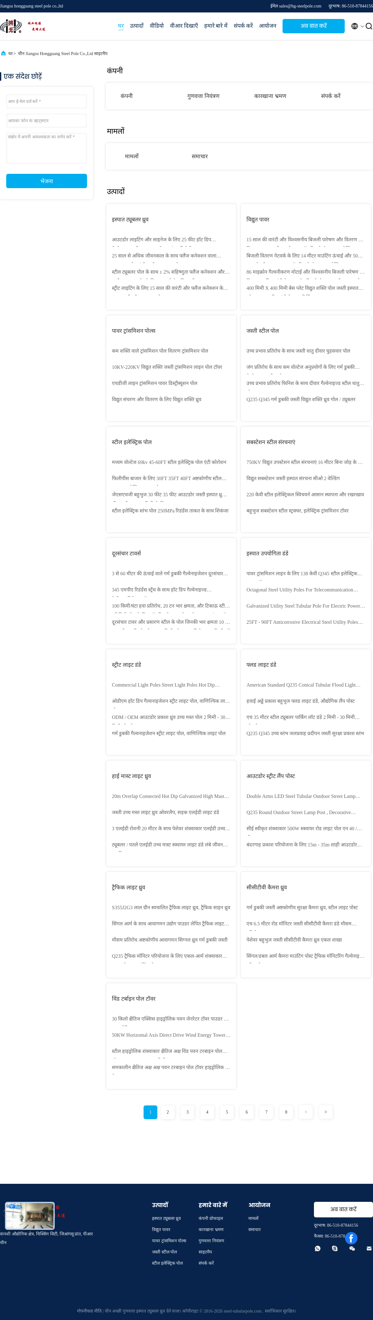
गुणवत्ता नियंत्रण (203, 96)
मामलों (132, 156)
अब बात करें (314, 26)
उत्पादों (137, 26)
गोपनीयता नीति (89, 1311)
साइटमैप (205, 1252)
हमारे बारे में (216, 26)
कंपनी (127, 96)
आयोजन (267, 26)
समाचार (200, 156)
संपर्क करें (243, 26)
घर (121, 26)
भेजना (46, 181)
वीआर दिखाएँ (184, 26)
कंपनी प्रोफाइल (211, 1218)
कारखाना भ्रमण (270, 96)
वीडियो (157, 26)
